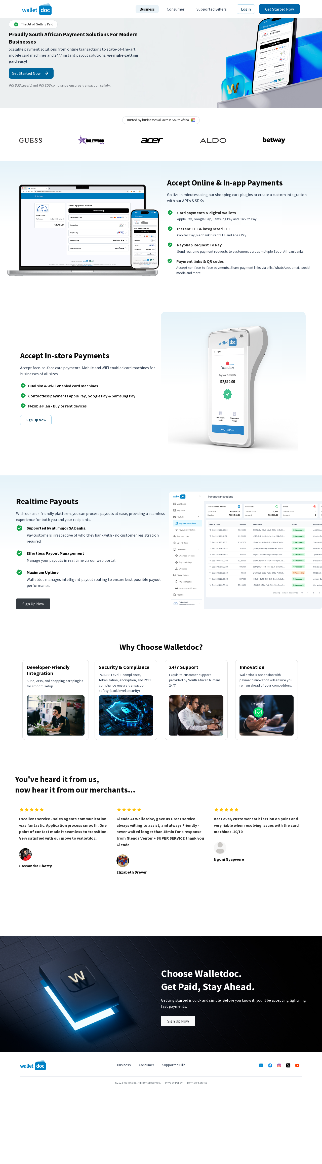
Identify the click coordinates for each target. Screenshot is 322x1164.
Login (246, 9)
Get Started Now (279, 9)
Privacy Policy (174, 1082)
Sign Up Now (35, 420)
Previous (5, 140)
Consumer (175, 9)
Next (316, 140)
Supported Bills (173, 1065)
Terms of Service (197, 1082)
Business (147, 9)
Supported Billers (211, 9)
